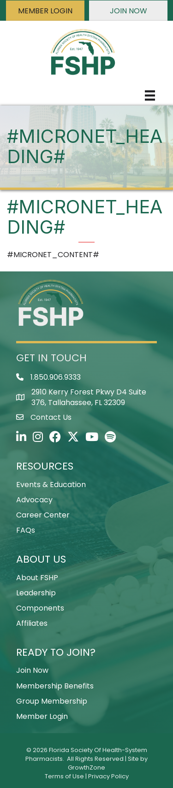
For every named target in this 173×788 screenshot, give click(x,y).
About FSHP (37, 577)
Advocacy (34, 499)
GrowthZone (86, 767)
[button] (45, 10)
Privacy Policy (108, 776)
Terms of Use (64, 776)
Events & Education (51, 484)
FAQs (25, 530)
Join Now (32, 670)
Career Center (43, 515)
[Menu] (150, 95)
